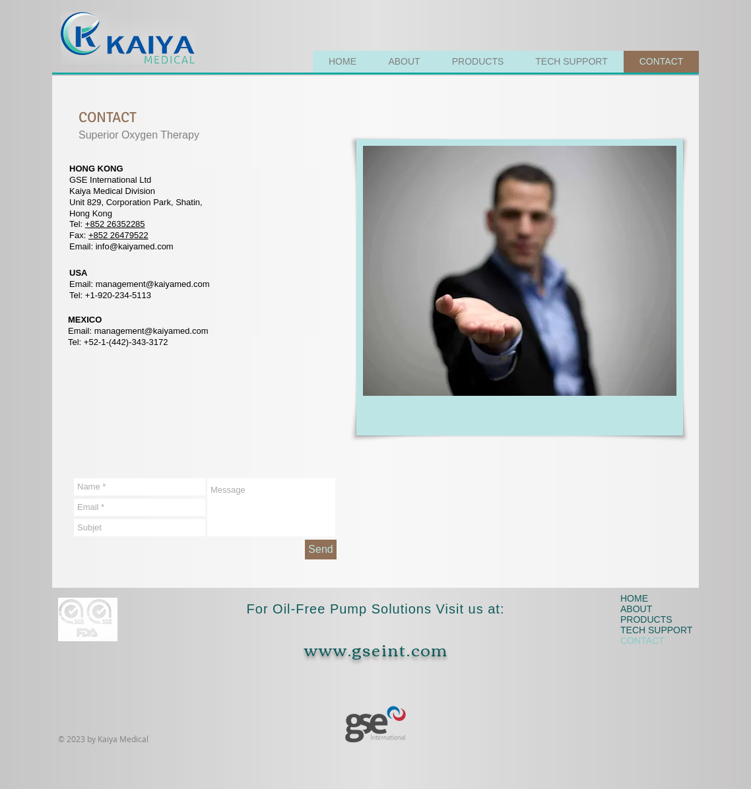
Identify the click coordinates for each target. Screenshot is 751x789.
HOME (634, 598)
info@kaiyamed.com (135, 246)
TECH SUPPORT (653, 630)
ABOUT (636, 609)
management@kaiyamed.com (153, 284)
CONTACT (642, 640)
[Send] (321, 549)
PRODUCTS (646, 619)
